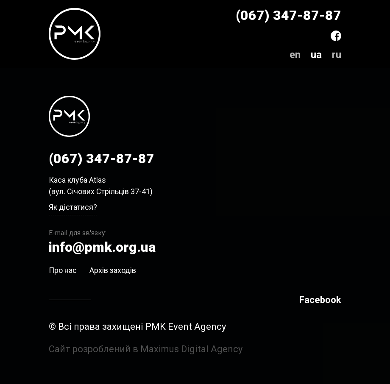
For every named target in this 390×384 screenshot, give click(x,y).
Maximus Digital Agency (191, 349)
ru (336, 55)
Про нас (63, 270)
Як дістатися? (73, 207)
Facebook (320, 300)
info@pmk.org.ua (102, 247)
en (295, 55)
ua (316, 55)
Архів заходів (112, 270)
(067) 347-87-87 (288, 15)
